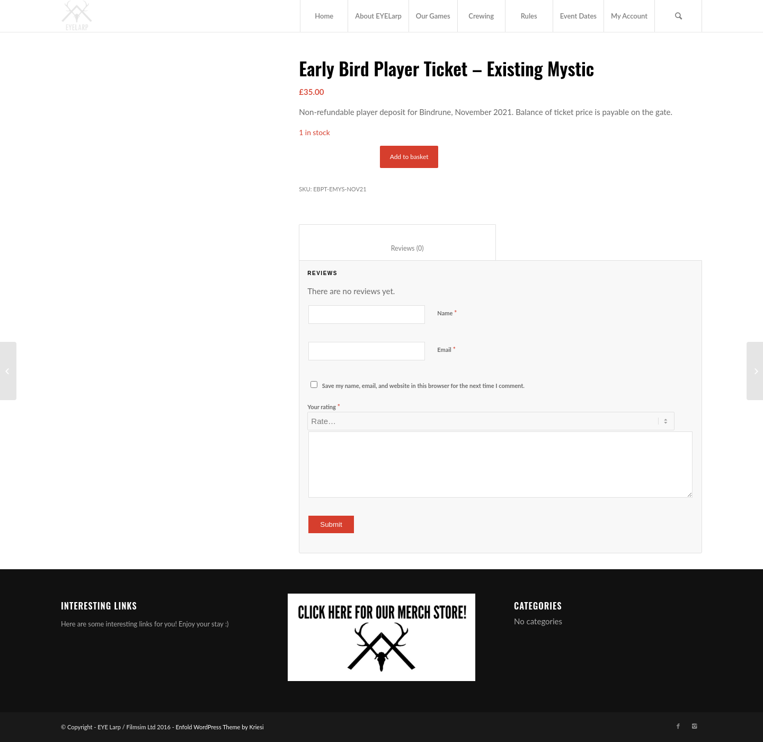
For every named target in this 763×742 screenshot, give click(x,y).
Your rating (323, 406)
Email (446, 349)
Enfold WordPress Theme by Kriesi (220, 726)
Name (447, 312)
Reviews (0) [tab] (397, 248)
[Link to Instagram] (694, 726)
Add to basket (409, 157)
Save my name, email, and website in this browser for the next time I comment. (423, 385)
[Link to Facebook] (678, 726)
